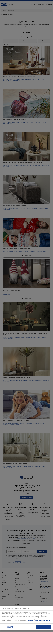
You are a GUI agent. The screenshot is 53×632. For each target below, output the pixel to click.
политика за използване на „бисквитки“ (22, 621)
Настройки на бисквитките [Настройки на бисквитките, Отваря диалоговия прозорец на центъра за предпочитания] (10, 627)
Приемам (43, 627)
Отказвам (27, 627)
